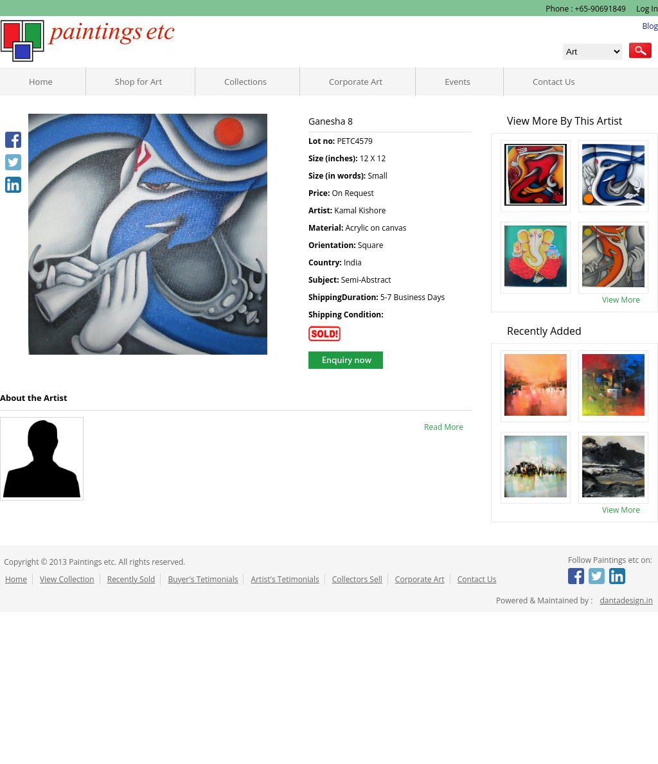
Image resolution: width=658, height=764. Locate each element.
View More (621, 299)
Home (41, 81)
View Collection (67, 579)
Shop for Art (138, 81)
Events (457, 81)
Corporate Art (355, 81)
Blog (650, 26)
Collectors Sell (357, 579)
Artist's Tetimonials (285, 579)
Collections (245, 81)
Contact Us (554, 81)
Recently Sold (131, 579)
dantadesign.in (626, 600)
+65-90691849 (600, 8)
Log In (646, 8)
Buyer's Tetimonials (203, 579)
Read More (443, 427)
